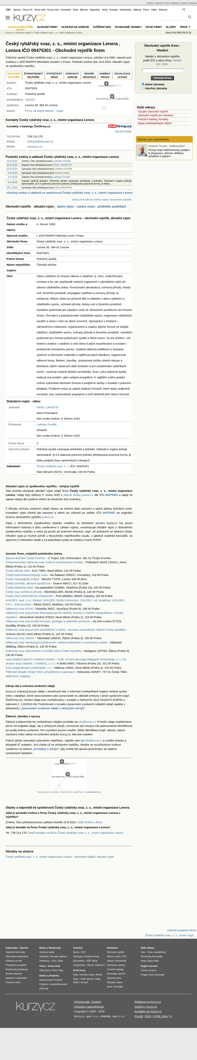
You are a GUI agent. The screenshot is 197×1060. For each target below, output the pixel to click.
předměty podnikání (112, 206)
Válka (154, 9)
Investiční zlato (86, 974)
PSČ (124, 956)
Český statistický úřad (19, 587)
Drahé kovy (79, 970)
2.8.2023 (12, 173)
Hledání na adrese (75, 26)
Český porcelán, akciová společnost (28, 583)
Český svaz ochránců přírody (24, 591)
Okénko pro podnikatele (153, 139)
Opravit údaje (123, 131)
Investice (78, 948)
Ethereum (100, 965)
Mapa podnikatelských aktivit (154, 123)
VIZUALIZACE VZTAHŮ (122, 75)
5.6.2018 (12, 176)
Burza (76, 952)
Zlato (75, 9)
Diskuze (163, 9)
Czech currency (148, 970)
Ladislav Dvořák (62, 161)
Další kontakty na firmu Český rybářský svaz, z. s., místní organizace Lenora (75, 832)
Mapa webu (153, 961)
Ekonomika (78, 961)
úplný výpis (65, 206)
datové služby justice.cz (78, 494)
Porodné (58, 980)
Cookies (96, 1001)
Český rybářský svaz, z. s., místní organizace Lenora (58, 32)
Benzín (90, 979)
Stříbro (98, 974)
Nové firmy (154, 26)
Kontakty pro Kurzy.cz (148, 1011)
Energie (114, 9)
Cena (150, 952)
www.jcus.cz (35, 146)
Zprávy (17, 9)
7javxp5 (30, 99)
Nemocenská (46, 980)
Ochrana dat (81, 1001)
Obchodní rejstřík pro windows (155, 115)
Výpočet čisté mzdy (15, 952)
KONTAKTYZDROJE (72, 75)
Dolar (60, 961)
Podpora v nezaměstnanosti (53, 984)
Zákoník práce (114, 978)
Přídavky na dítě (14, 961)
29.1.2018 (12, 187)
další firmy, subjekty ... (19, 676)
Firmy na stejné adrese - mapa (44, 110)
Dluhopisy (78, 956)
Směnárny (44, 961)
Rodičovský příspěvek (17, 969)
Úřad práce (44, 970)
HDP (88, 961)
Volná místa (53, 966)
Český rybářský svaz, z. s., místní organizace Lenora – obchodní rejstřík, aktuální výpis (60, 856)
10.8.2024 (12, 161)
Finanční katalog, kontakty (153, 119)
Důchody (43, 988)
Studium (193, 3)
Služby (171, 26)
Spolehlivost (160, 952)
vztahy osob (85, 206)
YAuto (167, 3)
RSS (148, 1016)
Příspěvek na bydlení (16, 965)
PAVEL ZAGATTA (62, 164)
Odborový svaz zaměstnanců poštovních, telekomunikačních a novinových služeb (56, 642)
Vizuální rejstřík (20, 26)
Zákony (137, 9)
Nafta (98, 979)
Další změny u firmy (89, 822)
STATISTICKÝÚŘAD (54, 75)
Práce (146, 9)
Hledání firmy (47, 26)
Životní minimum (14, 973)
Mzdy (54, 970)
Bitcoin (84, 9)
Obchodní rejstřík (24, 32)
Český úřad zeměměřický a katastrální (29, 595)
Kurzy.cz (9, 32)
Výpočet (23, 948)
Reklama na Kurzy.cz (148, 1001)
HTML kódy (160, 1016)
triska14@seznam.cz (40, 141)
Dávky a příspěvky (49, 975)
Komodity (66, 9)
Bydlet (185, 3)
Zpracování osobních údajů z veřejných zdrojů (53, 708)
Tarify (105, 9)
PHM (83, 979)
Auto (143, 952)
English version (149, 966)
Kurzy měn (53, 9)
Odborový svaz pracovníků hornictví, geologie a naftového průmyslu (48, 621)
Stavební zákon (115, 982)
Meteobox (175, 3)
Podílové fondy (91, 956)
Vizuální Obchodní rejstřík (153, 111)
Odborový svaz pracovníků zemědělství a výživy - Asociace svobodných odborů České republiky (66, 629)
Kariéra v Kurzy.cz (146, 1006)
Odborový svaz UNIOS (20, 638)
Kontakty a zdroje (46, 748)
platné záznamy (153, 84)
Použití (139, 1016)
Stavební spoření (58, 956)
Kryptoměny (79, 965)
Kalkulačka (126, 9)
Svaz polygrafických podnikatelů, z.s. (29, 667)
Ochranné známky (128, 26)
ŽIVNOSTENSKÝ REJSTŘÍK (33, 75)
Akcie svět (39, 9)
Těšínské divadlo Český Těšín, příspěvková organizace (40, 671)
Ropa (76, 979)
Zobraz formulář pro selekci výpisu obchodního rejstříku (102, 199)
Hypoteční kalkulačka (16, 978)
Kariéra (150, 3)
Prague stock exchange (152, 974)
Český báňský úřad (18, 570)
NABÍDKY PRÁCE (105, 75)
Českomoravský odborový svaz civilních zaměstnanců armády (44, 562)
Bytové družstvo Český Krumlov (25, 558)
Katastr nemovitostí (116, 961)
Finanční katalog (115, 969)
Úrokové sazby (46, 952)
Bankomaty (55, 948)
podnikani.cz (94, 792)
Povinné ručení (13, 982)
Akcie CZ (27, 9)
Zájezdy (158, 3)
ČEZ (83, 952)
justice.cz (47, 517)
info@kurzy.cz (87, 721)
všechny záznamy (154, 88)
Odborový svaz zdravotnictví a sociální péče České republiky (43, 650)
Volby (143, 961)
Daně (109, 986)
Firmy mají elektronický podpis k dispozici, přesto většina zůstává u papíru (169, 153)
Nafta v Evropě (80, 982)
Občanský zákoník (116, 973)
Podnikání (112, 948)
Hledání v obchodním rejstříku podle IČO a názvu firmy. (162, 60)
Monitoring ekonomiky (152, 956)
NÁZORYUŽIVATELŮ (89, 75)
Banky (42, 948)
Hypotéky (95, 9)
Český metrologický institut (22, 579)
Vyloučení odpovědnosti (89, 1006)
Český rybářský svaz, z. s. (53, 466)
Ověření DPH (102, 26)
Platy (60, 970)
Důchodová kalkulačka (17, 956)
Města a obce (113, 956)
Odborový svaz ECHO (19, 608)
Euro (54, 961)
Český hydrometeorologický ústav (27, 574)
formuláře (118, 986)
